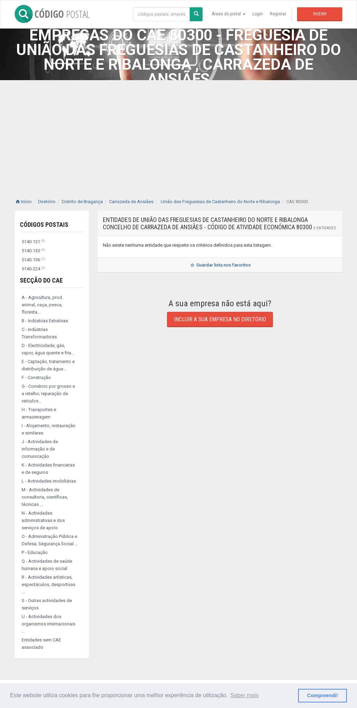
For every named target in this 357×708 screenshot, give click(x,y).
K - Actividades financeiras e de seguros (48, 468)
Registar (278, 13)
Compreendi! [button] (322, 695)
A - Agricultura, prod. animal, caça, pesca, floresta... (42, 305)
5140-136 (33, 259)
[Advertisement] (178, 132)
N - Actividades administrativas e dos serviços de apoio (43, 520)
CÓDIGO (52, 14)
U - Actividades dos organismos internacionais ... (48, 624)
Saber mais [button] (244, 695)
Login (257, 13)
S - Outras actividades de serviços (47, 604)
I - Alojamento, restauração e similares (49, 429)
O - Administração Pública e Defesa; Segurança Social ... (50, 540)
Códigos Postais (44, 224)
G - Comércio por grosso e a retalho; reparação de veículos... (48, 393)
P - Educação (35, 552)
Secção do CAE (41, 280)
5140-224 (33, 268)
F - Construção (36, 377)
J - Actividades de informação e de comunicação (40, 449)
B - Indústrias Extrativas (45, 320)
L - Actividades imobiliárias (49, 481)
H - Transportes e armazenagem (39, 413)
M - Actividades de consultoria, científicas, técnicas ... (45, 497)
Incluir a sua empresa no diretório (220, 319)
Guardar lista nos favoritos (220, 265)
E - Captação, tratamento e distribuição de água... (48, 365)
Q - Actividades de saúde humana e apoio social (47, 565)
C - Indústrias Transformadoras (39, 333)
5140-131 (33, 241)
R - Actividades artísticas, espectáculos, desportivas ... (48, 584)
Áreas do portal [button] (228, 13)
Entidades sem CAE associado (41, 643)
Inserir (319, 13)
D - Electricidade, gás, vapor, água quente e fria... (48, 349)
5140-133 (33, 250)
